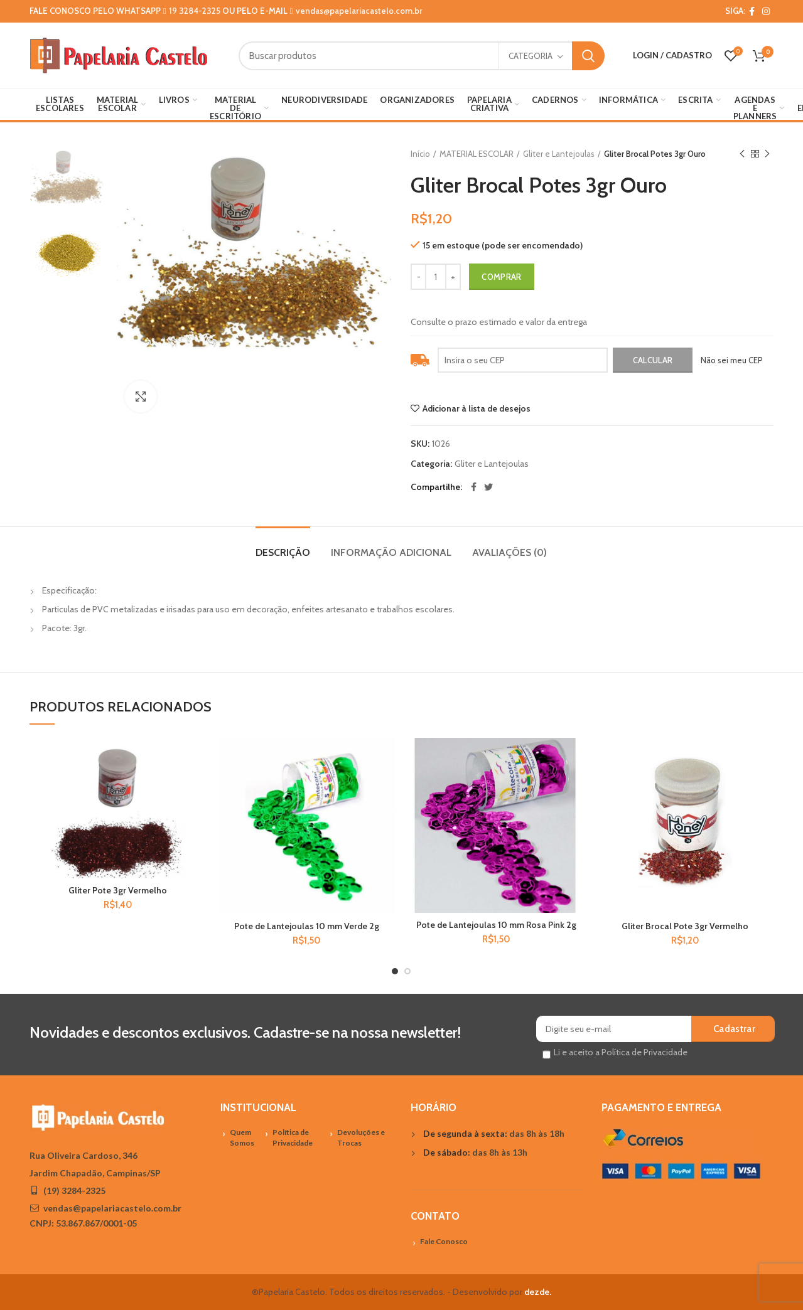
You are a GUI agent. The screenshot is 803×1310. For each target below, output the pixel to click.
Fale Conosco (444, 1241)
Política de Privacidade (292, 1137)
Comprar (501, 277)
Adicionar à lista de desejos (477, 408)
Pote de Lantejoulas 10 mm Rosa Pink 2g (496, 924)
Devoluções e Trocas (361, 1137)
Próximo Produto (767, 154)
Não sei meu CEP (732, 360)
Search (588, 55)
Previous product (742, 154)
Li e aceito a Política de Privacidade (620, 1052)
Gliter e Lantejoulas (559, 154)
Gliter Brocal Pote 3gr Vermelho (685, 926)
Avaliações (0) (509, 552)
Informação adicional (391, 552)
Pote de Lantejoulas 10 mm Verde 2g (306, 926)
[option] (68, 177)
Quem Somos (242, 1137)
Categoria (530, 56)
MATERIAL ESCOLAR (476, 154)
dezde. (537, 1291)
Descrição (283, 552)
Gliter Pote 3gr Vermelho (117, 890)
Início (420, 154)
